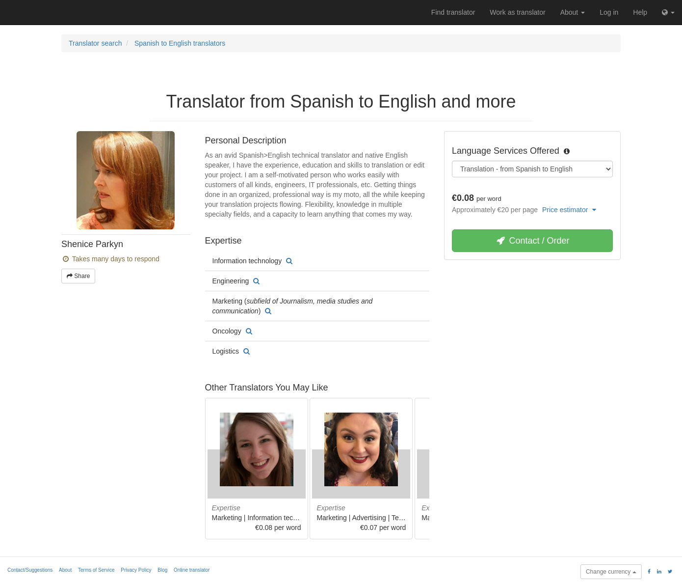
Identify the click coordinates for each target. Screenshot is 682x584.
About (572, 12)
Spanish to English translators (179, 43)
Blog (162, 570)
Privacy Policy (136, 570)
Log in (609, 12)
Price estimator (569, 210)
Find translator (453, 12)
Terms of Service (96, 570)
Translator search (95, 43)
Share (78, 276)
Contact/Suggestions (29, 570)
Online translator (192, 570)
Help (640, 12)
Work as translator (517, 12)
